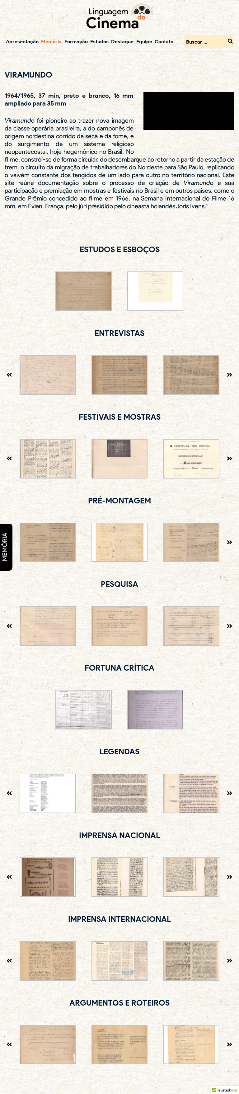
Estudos (99, 41)
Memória (51, 41)
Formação (76, 41)
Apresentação (22, 41)
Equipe (144, 41)
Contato (164, 41)
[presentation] (9, 375)
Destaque (122, 41)
